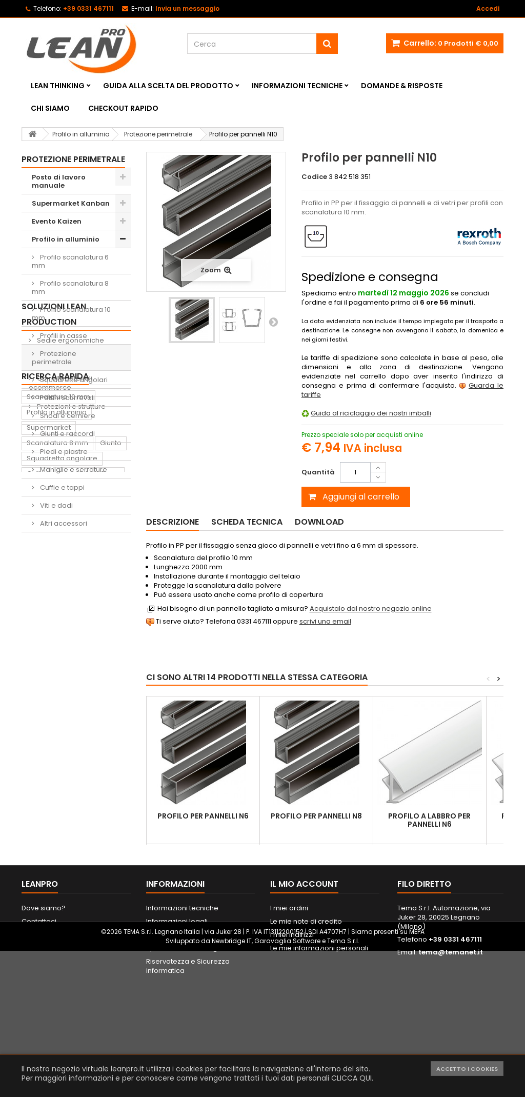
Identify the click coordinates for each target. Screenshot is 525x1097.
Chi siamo (50, 108)
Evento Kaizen (57, 221)
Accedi (487, 8)
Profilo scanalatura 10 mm (71, 314)
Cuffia (36, 774)
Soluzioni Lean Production (54, 557)
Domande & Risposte (401, 86)
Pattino (38, 897)
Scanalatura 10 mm (58, 697)
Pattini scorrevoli (66, 398)
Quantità (318, 472)
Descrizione (172, 522)
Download (319, 522)
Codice (314, 177)
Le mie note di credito (306, 1014)
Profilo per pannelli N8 (316, 816)
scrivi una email (325, 621)
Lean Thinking (58, 86)
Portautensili (47, 928)
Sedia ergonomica (58, 882)
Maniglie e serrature (72, 469)
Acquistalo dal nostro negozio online (371, 609)
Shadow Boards (62, 603)
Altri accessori (62, 523)
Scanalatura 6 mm (88, 774)
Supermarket (49, 728)
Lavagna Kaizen (53, 836)
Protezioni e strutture (70, 650)
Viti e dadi (55, 505)
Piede (67, 789)
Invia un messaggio (187, 8)
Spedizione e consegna (186, 1040)
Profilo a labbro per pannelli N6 (429, 820)
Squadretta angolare (62, 759)
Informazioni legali (177, 1014)
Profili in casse (62, 336)
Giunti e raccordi (66, 433)
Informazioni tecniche (297, 86)
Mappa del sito (46, 1027)
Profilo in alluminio (65, 239)
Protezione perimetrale (54, 358)
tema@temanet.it (450, 1044)
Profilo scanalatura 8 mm (70, 287)
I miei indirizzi (292, 1027)
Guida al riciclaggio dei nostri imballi (371, 413)
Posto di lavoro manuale (59, 181)
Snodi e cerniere (66, 416)
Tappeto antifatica (57, 851)
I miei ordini (289, 1000)
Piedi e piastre (63, 451)
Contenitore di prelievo (65, 820)
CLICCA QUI (351, 1078)
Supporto (42, 805)
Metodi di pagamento (182, 1027)
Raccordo (43, 866)
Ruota (36, 789)
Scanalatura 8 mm (57, 743)
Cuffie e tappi (61, 487)
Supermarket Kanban (71, 203)
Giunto (111, 743)
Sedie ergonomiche (69, 584)
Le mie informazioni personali (319, 1040)
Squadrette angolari (73, 380)
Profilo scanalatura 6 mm (70, 261)
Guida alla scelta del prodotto (168, 86)
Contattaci (39, 1014)
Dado (98, 789)
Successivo (273, 321)
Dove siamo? (44, 1000)
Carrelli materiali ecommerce (60, 626)
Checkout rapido (123, 108)
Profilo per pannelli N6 (203, 816)
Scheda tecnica (246, 522)
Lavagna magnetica (60, 913)
